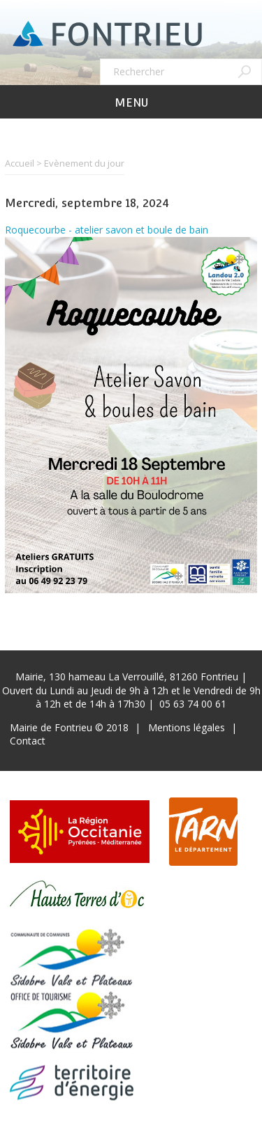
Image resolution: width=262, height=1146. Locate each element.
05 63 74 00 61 (192, 703)
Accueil (19, 163)
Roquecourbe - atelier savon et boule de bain (106, 229)
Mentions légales (186, 727)
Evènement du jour (84, 163)
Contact (27, 740)
